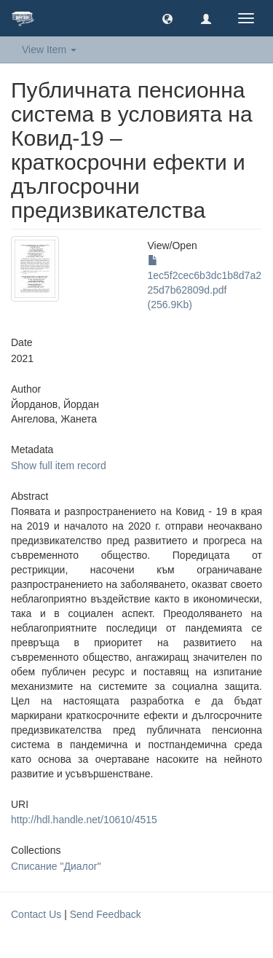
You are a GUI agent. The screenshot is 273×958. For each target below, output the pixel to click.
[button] (167, 18)
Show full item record (58, 465)
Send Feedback (105, 914)
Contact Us (36, 914)
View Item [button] (49, 49)
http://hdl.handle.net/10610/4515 (84, 819)
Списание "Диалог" (56, 866)
